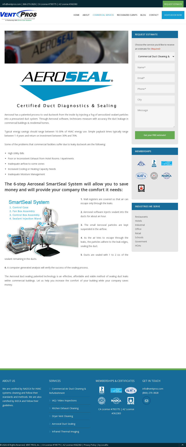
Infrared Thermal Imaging (65, 431)
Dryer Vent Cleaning (62, 416)
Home (76, 15)
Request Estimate (173, 4)
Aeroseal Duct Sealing (63, 423)
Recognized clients (127, 15)
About (86, 15)
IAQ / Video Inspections (64, 400)
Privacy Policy (90, 445)
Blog (143, 15)
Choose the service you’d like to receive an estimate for (154, 47)
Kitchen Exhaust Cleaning (65, 408)
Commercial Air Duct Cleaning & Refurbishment (67, 390)
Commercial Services (103, 15)
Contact (153, 15)
